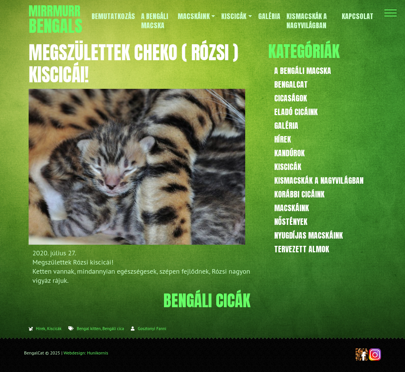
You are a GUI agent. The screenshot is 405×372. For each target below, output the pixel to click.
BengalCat (291, 84)
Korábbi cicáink (299, 194)
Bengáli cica (113, 328)
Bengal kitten (89, 328)
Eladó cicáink (296, 112)
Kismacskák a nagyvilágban (318, 180)
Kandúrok (289, 153)
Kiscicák (54, 328)
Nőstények (290, 222)
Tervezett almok (301, 249)
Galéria (286, 125)
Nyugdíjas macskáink (308, 235)
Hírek (40, 328)
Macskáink (291, 208)
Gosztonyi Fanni (152, 328)
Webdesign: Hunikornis (86, 353)
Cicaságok (290, 98)
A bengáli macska (302, 71)
